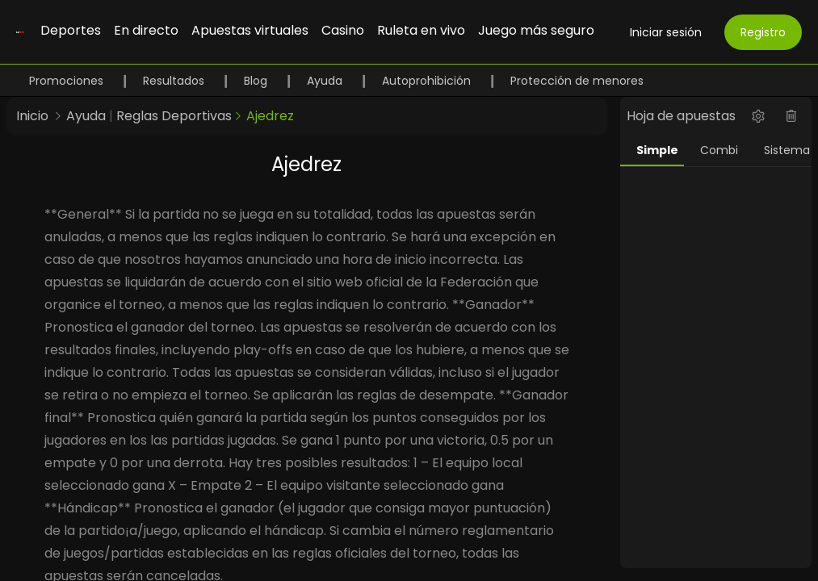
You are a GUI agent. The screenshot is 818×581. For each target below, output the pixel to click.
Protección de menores (577, 81)
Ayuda (326, 81)
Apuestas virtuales (249, 30)
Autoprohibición (428, 81)
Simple (657, 150)
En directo (146, 30)
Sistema (787, 150)
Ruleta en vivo (421, 30)
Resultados (175, 81)
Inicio (32, 116)
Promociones (68, 81)
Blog (257, 81)
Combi (719, 150)
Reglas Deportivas (174, 116)
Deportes (70, 30)
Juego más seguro (536, 30)
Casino (342, 30)
